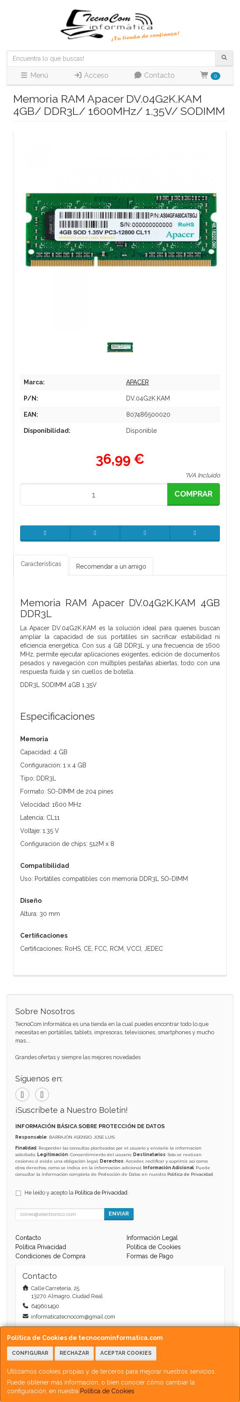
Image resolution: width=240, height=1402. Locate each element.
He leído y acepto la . (77, 1192)
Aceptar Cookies (126, 1353)
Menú (34, 75)
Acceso (91, 75)
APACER (137, 382)
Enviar (119, 1214)
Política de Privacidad (190, 1174)
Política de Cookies (107, 1391)
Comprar (193, 493)
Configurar (30, 1353)
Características (41, 563)
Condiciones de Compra (50, 1256)
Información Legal (152, 1237)
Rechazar (74, 1353)
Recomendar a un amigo (111, 566)
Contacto (154, 75)
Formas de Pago (150, 1256)
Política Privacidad (40, 1246)
